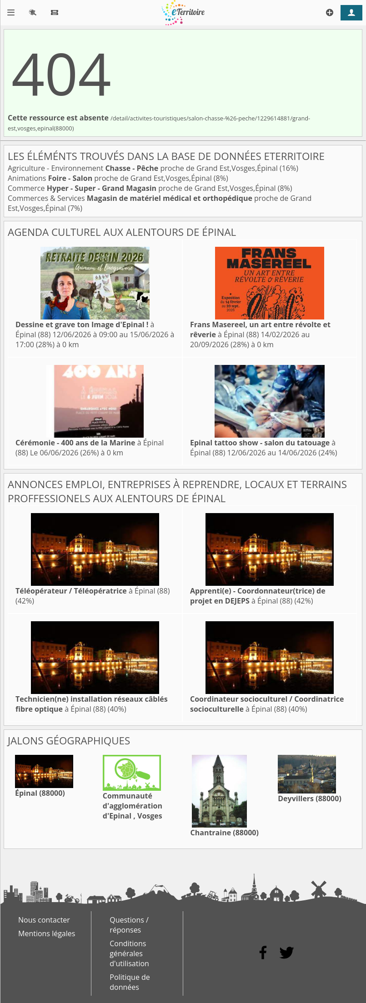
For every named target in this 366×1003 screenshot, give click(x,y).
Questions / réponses (129, 925)
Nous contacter (44, 920)
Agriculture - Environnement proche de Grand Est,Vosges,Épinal (144, 168)
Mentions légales (46, 933)
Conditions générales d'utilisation (129, 953)
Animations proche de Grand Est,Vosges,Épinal (111, 178)
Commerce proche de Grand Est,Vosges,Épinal (143, 188)
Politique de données (130, 982)
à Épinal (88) (92, 591)
